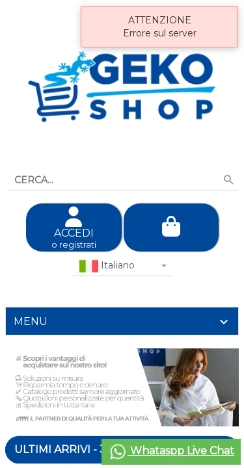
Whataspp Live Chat (171, 452)
